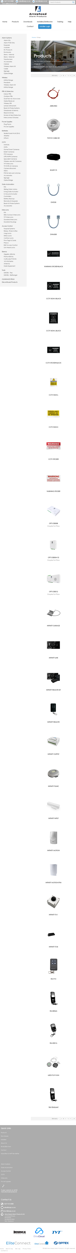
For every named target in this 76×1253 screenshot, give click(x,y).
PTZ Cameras (8, 154)
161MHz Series (8, 261)
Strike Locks (8, 235)
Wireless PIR (8, 103)
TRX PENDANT (53, 1107)
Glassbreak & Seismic (11, 110)
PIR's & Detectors (7, 91)
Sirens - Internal (9, 54)
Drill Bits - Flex (8, 273)
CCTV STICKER (53, 459)
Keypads (7, 45)
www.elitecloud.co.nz (9, 3)
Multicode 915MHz (10, 259)
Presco (6, 243)
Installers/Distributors (45, 22)
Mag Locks (7, 233)
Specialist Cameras (10, 159)
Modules (7, 47)
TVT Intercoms (8, 163)
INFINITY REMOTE (53, 722)
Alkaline (6, 135)
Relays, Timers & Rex (10, 231)
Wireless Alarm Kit (10, 66)
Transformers (8, 59)
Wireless (4, 77)
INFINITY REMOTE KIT (53, 690)
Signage (6, 71)
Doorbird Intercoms (10, 219)
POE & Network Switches (12, 173)
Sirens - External (9, 57)
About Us (4, 1143)
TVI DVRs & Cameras (11, 166)
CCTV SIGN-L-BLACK (53, 331)
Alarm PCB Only (9, 43)
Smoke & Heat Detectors (12, 115)
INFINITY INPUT (53, 818)
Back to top (9, 1248)
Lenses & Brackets (10, 106)
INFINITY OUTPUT (53, 754)
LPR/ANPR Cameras (10, 156)
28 (74, 75)
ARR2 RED (53, 106)
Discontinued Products (9, 282)
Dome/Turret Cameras (11, 149)
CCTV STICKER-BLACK (53, 363)
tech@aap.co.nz (41, 1)
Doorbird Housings (10, 222)
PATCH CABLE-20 (53, 138)
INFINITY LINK (53, 658)
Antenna (7, 263)
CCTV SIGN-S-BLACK (53, 299)
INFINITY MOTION (53, 850)
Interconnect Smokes (11, 117)
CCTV (4, 142)
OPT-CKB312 (53, 592)
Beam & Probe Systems (12, 108)
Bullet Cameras (9, 152)
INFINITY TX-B (53, 947)
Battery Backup (9, 198)
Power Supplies (7, 121)
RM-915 (53, 979)
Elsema (4, 251)
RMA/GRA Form (6, 1146)
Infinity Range (8, 80)
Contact (30, 26)
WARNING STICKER (53, 491)
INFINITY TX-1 (53, 915)
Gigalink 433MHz (9, 254)
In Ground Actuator (10, 194)
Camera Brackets (10, 168)
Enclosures (7, 52)
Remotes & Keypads (11, 201)
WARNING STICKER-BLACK (53, 266)
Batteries (5, 131)
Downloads (27, 22)
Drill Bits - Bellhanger (10, 275)
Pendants (7, 82)
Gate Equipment (9, 266)
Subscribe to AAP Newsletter (10, 1153)
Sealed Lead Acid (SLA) (12, 133)
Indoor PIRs (7, 94)
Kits (5, 187)
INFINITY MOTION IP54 (53, 883)
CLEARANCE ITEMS (8, 279)
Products (15, 22)
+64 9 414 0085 (7, 1)
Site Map (17, 1248)
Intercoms (5, 210)
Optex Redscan (9, 101)
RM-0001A (53, 1043)
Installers (3, 1139)
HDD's (6, 171)
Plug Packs (7, 124)
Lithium (6, 138)
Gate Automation (8, 184)
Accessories (8, 61)
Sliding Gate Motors (10, 189)
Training (60, 22)
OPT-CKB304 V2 (53, 557)
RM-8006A (53, 1011)
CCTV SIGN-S (53, 427)
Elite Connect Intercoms (12, 215)
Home (4, 22)
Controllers (7, 196)
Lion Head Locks (9, 247)
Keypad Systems (9, 228)
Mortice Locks (8, 238)
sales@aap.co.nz (24, 1)
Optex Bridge (8, 73)
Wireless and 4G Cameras (12, 161)
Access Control (7, 226)
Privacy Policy (27, 1248)
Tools (3, 270)
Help (69, 22)
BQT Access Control (10, 245)
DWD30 (53, 202)
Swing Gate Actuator (11, 191)
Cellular (6, 64)
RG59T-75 (53, 170)
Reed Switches (9, 113)
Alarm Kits (7, 40)
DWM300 (53, 234)
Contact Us (4, 1250)
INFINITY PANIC (53, 786)
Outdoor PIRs (8, 96)
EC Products (8, 50)
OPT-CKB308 (53, 523)
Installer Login (45, 26)
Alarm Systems (7, 38)
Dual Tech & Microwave (12, 98)
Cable (6, 69)
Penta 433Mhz (8, 256)
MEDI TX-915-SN (53, 1075)
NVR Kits (6, 145)
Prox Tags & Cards (10, 240)
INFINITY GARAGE (53, 626)
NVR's (6, 147)
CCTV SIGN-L (53, 395)
